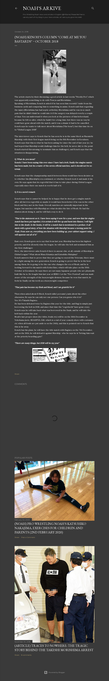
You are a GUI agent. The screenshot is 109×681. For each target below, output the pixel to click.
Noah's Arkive (42, 8)
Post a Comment (28, 537)
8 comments (26, 655)
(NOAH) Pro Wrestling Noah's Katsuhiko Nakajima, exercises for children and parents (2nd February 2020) (50, 528)
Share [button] (17, 374)
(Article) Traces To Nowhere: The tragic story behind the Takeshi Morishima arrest (54, 647)
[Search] (92, 7)
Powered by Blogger (54, 672)
